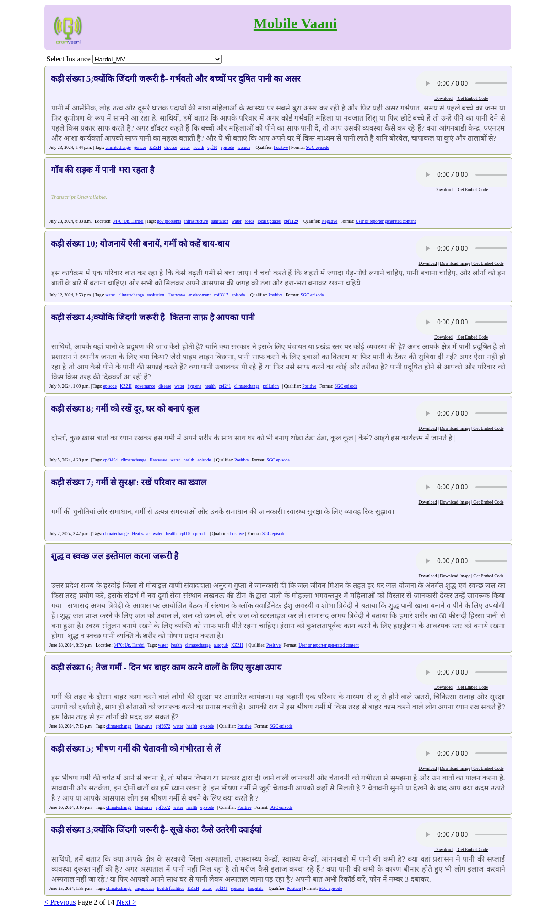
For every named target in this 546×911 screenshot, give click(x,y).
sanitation (219, 221)
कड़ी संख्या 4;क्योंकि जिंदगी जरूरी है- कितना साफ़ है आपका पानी (153, 317)
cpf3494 (110, 459)
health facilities (170, 888)
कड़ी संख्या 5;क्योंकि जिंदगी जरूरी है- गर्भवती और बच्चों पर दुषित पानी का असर (176, 78)
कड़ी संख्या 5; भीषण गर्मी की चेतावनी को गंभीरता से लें (136, 748)
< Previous (60, 902)
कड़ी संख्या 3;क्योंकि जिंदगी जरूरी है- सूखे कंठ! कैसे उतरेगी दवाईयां (156, 829)
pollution (271, 386)
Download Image (455, 263)
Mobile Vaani (295, 23)
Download (443, 98)
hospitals (255, 888)
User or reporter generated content (386, 221)
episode (227, 147)
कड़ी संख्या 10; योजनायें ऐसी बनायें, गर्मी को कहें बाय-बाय (140, 243)
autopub (221, 645)
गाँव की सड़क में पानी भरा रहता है (103, 170)
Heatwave (176, 294)
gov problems (169, 221)
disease (170, 147)
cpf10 (212, 147)
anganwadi (144, 888)
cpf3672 (163, 726)
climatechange (117, 147)
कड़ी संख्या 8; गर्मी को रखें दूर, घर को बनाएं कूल (125, 408)
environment (200, 294)
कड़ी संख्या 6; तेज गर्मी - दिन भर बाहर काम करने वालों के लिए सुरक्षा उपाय (166, 667)
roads (249, 221)
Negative (330, 221)
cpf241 (225, 386)
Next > (126, 902)
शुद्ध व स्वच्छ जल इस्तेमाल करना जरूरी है (115, 556)
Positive (281, 147)
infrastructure (196, 221)
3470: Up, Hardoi (128, 221)
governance (145, 386)
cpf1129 (291, 221)
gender (140, 147)
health (199, 147)
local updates (269, 221)
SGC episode (317, 147)
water (185, 147)
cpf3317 (221, 294)
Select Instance (69, 59)
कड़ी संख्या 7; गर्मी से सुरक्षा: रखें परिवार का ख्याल (129, 482)
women (244, 147)
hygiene (194, 386)
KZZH (155, 147)
